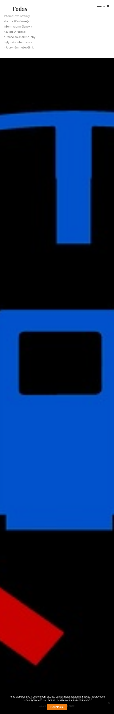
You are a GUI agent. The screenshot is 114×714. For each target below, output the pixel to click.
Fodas (20, 8)
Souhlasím (57, 707)
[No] (109, 703)
